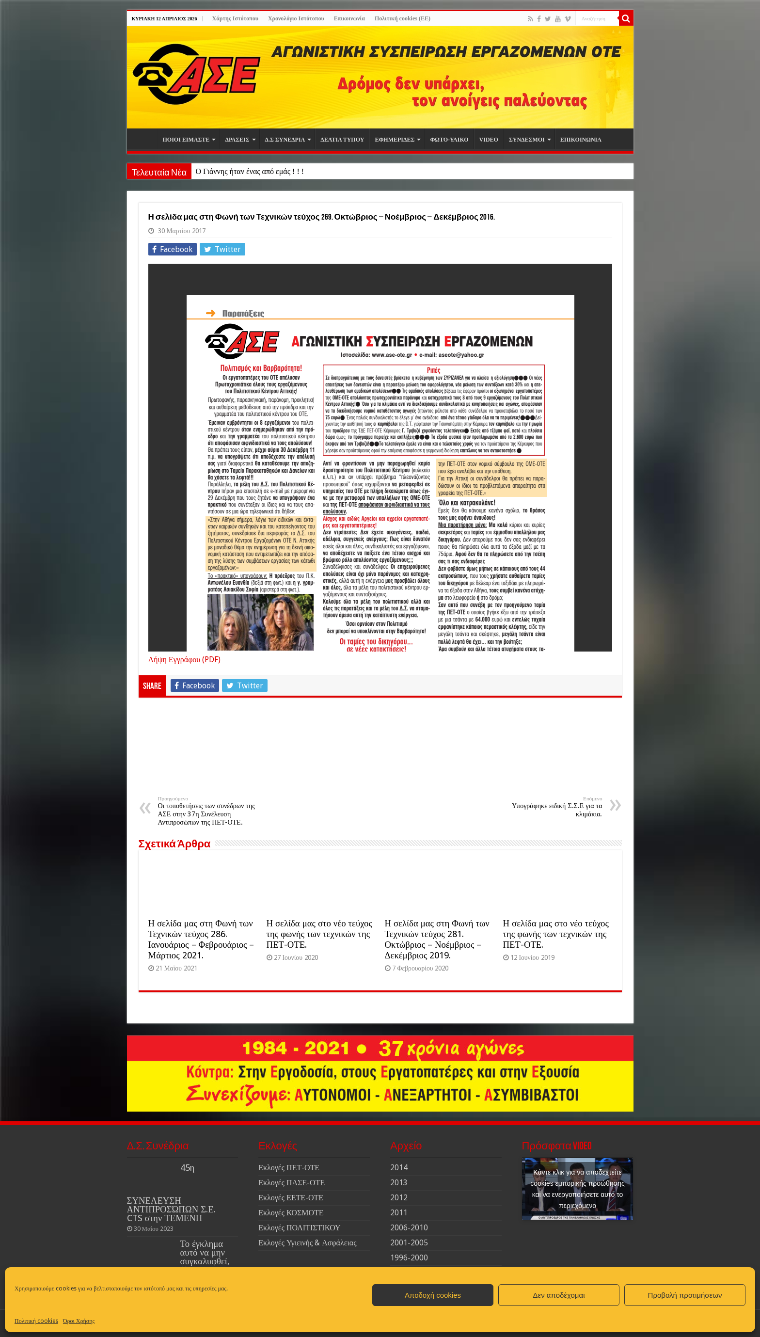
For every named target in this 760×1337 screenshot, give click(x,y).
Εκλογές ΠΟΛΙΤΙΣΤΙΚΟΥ (299, 1227)
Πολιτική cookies (36, 1321)
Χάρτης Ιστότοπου (235, 18)
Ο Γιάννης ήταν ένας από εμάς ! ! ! (249, 171)
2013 (399, 1182)
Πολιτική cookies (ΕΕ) (402, 18)
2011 (399, 1212)
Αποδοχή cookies (433, 1295)
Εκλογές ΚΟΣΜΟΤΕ (290, 1212)
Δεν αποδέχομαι (559, 1295)
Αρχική (144, 138)
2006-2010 (409, 1227)
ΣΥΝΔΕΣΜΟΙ (527, 139)
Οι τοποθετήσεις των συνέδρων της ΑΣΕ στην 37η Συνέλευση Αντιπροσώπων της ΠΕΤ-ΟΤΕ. (207, 811)
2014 (399, 1167)
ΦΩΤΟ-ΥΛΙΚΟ (449, 139)
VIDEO (488, 139)
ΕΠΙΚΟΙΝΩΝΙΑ (581, 139)
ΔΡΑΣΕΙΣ (237, 139)
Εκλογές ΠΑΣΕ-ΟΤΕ (291, 1182)
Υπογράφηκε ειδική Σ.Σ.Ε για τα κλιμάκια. (552, 807)
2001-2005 (409, 1242)
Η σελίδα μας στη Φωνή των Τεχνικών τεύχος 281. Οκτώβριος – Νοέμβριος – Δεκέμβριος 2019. (437, 939)
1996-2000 (409, 1257)
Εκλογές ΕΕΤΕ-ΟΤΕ (290, 1197)
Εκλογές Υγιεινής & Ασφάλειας (307, 1242)
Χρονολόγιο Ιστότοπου (296, 18)
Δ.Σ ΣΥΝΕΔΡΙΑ (285, 139)
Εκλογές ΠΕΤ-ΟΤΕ (288, 1167)
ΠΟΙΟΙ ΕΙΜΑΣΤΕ (186, 139)
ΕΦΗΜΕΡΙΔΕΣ (394, 139)
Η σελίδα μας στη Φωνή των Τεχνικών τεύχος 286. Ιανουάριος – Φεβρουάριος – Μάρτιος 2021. (201, 939)
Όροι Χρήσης (79, 1321)
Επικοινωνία (349, 18)
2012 (399, 1197)
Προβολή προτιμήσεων (685, 1295)
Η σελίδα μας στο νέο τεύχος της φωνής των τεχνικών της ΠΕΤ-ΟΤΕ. (319, 934)
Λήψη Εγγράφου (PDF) (184, 659)
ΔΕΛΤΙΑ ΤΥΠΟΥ (342, 139)
